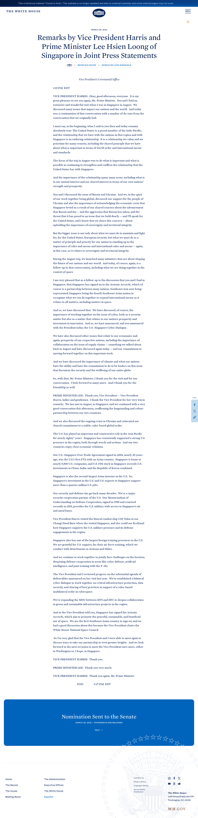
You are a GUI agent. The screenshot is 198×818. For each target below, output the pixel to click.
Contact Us (139, 778)
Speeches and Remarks (116, 65)
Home (8, 779)
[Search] (188, 21)
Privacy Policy (140, 782)
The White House (53, 791)
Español (48, 797)
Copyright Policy (141, 786)
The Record (11, 785)
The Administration (54, 779)
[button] (194, 417)
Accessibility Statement (139, 791)
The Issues (11, 791)
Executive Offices (54, 785)
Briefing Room (87, 65)
